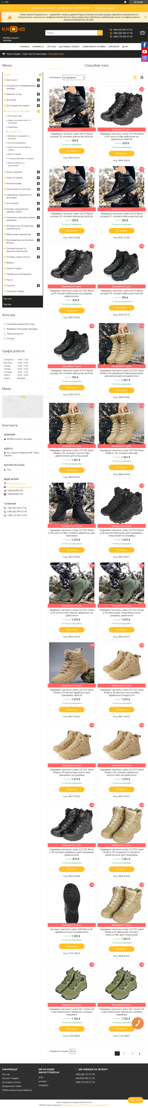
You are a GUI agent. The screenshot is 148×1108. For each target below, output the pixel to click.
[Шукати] (100, 32)
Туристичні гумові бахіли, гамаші (19, 148)
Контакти (114, 46)
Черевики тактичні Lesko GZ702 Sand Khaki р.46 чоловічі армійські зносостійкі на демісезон (122, 772)
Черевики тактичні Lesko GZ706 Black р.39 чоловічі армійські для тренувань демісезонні (71, 852)
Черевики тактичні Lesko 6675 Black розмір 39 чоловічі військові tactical (71, 135)
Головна (24, 46)
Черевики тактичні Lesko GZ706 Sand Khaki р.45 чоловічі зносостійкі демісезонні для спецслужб (72, 453)
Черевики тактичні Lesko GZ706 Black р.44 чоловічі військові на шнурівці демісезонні (72, 293)
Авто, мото (11, 80)
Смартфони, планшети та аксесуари (18, 196)
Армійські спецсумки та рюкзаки (19, 137)
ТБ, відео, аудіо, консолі (18, 257)
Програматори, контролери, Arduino (20, 241)
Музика (10, 262)
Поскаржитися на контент (73, 1105)
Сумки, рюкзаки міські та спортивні (19, 121)
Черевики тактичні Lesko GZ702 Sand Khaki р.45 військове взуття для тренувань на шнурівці (72, 772)
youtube (43, 1081)
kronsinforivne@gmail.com (19, 487)
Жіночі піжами (14, 154)
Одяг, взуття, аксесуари (34, 54)
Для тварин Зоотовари (17, 105)
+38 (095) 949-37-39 (85, 1078)
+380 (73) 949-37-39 (85, 1082)
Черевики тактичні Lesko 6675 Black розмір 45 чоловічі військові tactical (71, 372)
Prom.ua (88, 1102)
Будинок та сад (14, 94)
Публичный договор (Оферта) (17, 1090)
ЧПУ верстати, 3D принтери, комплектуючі (20, 227)
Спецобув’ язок (15, 131)
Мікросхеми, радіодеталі (18, 234)
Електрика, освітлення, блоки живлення (20, 218)
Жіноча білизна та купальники (16, 164)
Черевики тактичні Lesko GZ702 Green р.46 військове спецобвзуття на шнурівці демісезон (121, 613)
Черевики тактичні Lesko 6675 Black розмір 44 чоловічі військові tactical (121, 292)
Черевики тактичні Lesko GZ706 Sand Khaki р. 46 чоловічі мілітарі (122, 451)
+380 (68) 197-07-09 (85, 1074)
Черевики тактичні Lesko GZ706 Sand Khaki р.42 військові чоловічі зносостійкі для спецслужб (122, 932)
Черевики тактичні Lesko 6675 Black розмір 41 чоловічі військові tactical (121, 215)
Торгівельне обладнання (18, 274)
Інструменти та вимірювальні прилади (20, 87)
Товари (7, 74)
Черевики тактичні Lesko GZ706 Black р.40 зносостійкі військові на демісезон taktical (122, 136)
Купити (73, 151)
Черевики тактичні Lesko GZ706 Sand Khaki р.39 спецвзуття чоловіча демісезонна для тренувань (122, 852)
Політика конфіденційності (97, 1105)
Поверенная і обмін (11, 1086)
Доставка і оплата (69, 46)
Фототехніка (12, 203)
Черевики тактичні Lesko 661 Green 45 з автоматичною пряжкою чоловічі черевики (121, 1012)
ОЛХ (41, 1077)
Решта (9, 280)
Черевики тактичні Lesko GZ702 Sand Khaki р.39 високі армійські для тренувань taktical (72, 692)
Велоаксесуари (14, 183)
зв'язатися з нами (104, 8)
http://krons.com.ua (16, 483)
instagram (43, 1085)
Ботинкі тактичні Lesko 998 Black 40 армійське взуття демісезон (72, 930)
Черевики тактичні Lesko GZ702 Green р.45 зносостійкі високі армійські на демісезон (71, 613)
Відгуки (7, 304)
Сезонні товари (14, 268)
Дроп (125, 46)
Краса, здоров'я (14, 172)
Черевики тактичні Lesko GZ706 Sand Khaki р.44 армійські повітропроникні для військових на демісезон (122, 373)
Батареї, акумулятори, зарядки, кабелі (17, 210)
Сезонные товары (15, 291)
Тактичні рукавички (17, 143)
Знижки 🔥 (38, 46)
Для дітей (11, 100)
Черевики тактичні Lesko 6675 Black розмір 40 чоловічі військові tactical (71, 215)
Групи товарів (13, 54)
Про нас (51, 46)
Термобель (13, 127)
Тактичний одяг (15, 116)
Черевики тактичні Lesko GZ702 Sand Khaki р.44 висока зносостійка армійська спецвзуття (122, 692)
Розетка (10, 285)
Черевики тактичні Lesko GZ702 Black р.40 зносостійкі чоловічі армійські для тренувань (72, 533)
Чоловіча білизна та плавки (21, 158)
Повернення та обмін (94, 46)
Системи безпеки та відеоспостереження (16, 249)
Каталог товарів (10, 1078)
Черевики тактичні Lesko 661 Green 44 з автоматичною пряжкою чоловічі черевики (71, 1012)
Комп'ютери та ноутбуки (18, 189)
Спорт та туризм (14, 178)
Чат (135, 1100)
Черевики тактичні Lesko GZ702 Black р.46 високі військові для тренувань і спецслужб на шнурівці (122, 533)
